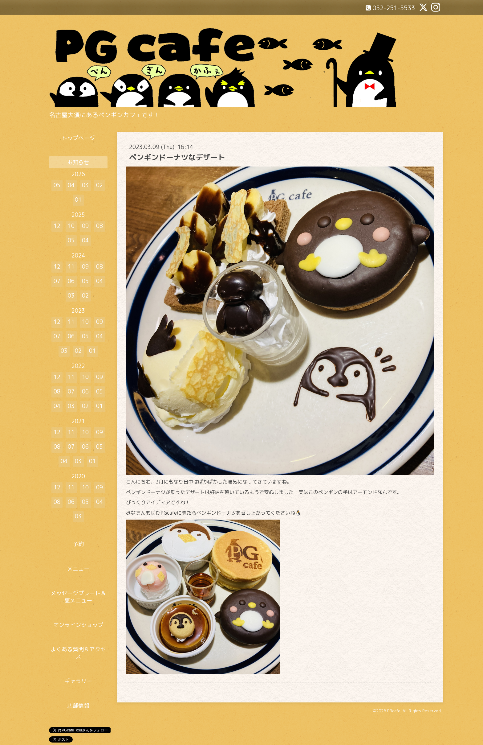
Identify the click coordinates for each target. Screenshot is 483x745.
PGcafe (393, 711)
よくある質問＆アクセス (78, 652)
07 (57, 281)
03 (85, 185)
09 (85, 226)
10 (71, 226)
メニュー (78, 569)
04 (71, 185)
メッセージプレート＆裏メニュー (78, 596)
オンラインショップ (78, 625)
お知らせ (78, 162)
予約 (78, 544)
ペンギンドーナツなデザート (177, 157)
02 (99, 185)
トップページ (78, 138)
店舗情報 (78, 706)
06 (71, 281)
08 (99, 226)
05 (57, 185)
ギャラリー (78, 681)
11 (71, 266)
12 (57, 226)
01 (78, 200)
